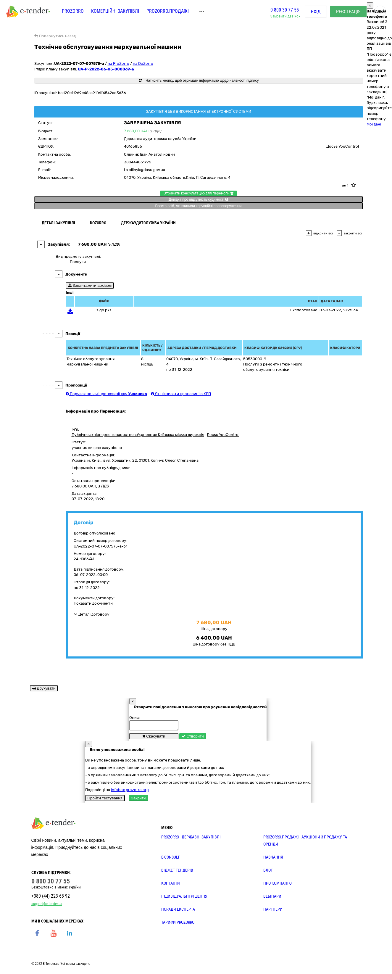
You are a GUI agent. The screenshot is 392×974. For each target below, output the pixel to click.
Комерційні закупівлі (115, 11)
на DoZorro (143, 63)
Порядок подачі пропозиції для (106, 394)
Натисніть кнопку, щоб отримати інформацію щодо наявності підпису (199, 80)
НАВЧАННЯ (273, 859)
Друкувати (44, 688)
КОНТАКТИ (170, 885)
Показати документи (93, 603)
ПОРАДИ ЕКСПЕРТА (178, 911)
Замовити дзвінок (285, 16)
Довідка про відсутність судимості (198, 199)
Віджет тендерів (177, 872)
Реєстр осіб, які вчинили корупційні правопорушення (198, 206)
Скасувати (153, 738)
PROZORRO (73, 11)
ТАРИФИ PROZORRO (177, 924)
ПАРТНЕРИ (273, 911)
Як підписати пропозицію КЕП (181, 394)
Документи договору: (94, 598)
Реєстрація (348, 12)
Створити (193, 738)
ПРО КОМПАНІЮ (277, 885)
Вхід (316, 12)
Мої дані (374, 124)
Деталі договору (91, 614)
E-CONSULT (170, 859)
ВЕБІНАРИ (272, 898)
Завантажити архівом (90, 285)
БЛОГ (268, 872)
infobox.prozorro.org (130, 791)
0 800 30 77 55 (284, 10)
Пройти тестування (105, 800)
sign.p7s (104, 310)
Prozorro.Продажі (167, 11)
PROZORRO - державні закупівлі (191, 838)
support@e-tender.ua (46, 905)
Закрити (138, 800)
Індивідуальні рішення (184, 898)
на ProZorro (118, 63)
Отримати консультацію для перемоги (198, 193)
